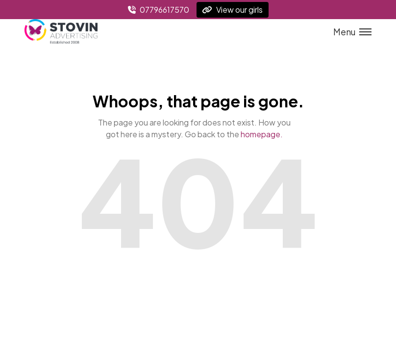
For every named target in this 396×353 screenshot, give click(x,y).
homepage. (262, 134)
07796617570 (158, 9)
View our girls (232, 9)
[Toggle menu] (349, 31)
